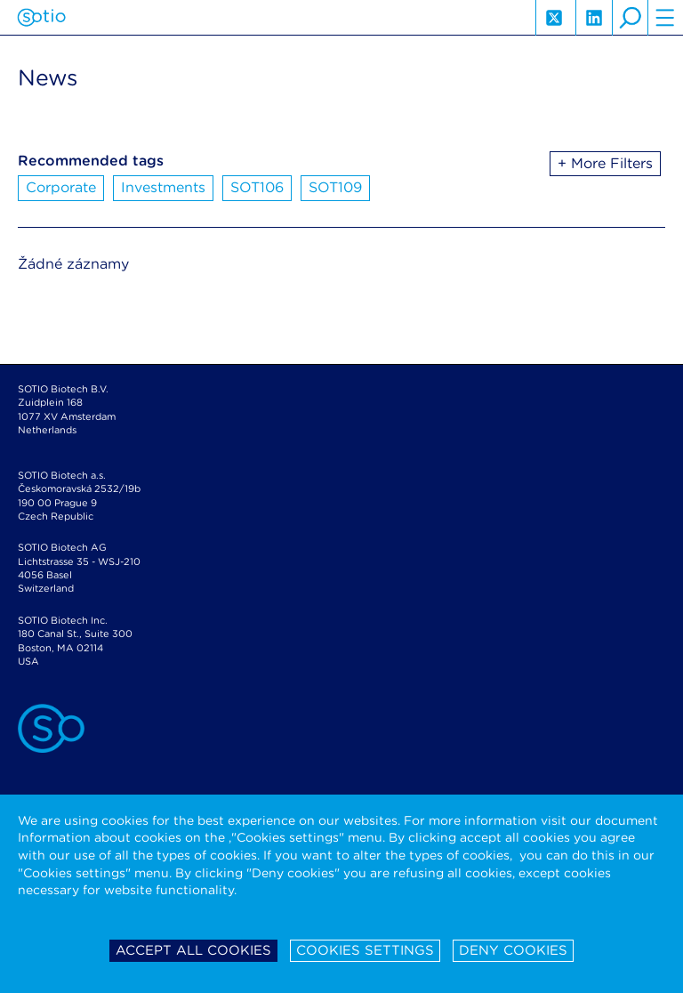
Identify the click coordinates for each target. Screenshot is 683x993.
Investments (163, 187)
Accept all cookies (193, 950)
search (629, 18)
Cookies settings (365, 950)
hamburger (665, 18)
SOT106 (257, 187)
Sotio (41, 18)
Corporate (61, 187)
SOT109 (335, 187)
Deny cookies (513, 950)
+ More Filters (605, 163)
